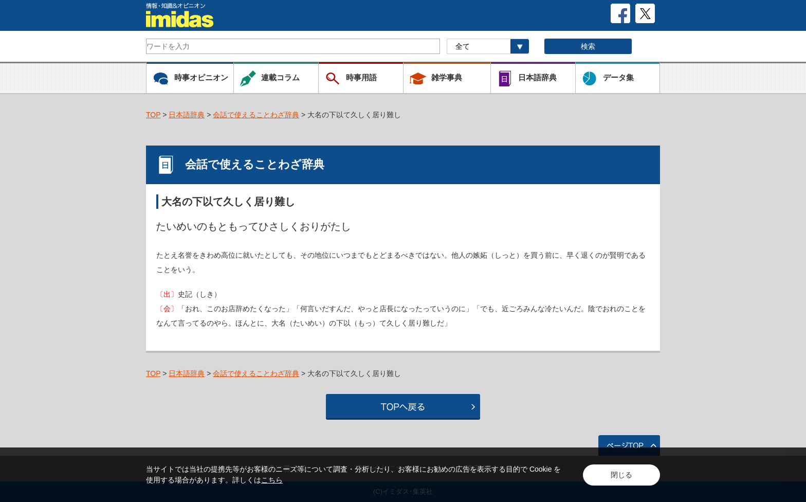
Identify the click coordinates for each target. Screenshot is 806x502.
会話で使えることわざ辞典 (256, 115)
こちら (272, 480)
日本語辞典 (187, 115)
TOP (153, 115)
